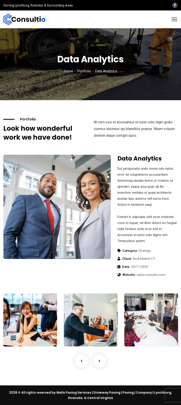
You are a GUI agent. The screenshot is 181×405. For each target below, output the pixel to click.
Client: (127, 259)
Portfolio (84, 71)
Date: (126, 267)
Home (68, 71)
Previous (81, 361)
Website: (129, 275)
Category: (130, 251)
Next (99, 361)
